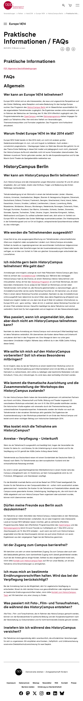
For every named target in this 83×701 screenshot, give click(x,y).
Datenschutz (24, 683)
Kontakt (64, 683)
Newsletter (46, 683)
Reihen (20, 13)
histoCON (29, 13)
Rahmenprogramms (52, 116)
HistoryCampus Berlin (55, 13)
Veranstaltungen (9, 13)
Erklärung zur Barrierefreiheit (49, 687)
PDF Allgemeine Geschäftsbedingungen (20, 68)
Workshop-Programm (40, 282)
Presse (73, 683)
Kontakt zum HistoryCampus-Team (27, 561)
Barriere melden (28, 687)
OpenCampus (30, 116)
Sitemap (36, 683)
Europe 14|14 (40, 13)
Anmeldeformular (28, 276)
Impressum (11, 683)
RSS (56, 683)
